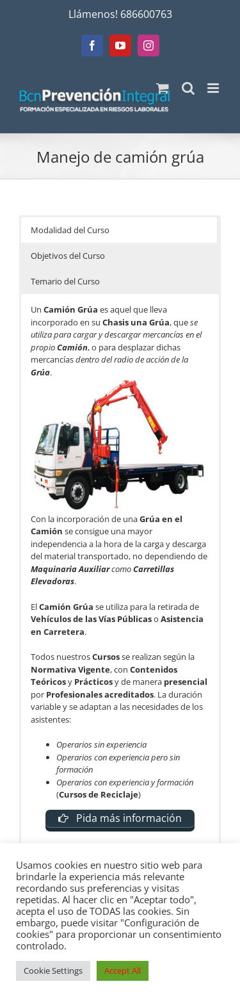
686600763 (146, 14)
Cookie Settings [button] (53, 970)
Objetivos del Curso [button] (68, 255)
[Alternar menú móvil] (214, 88)
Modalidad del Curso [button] (70, 230)
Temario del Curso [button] (65, 281)
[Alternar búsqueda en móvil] (188, 88)
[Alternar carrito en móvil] (162, 88)
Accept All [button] (122, 970)
